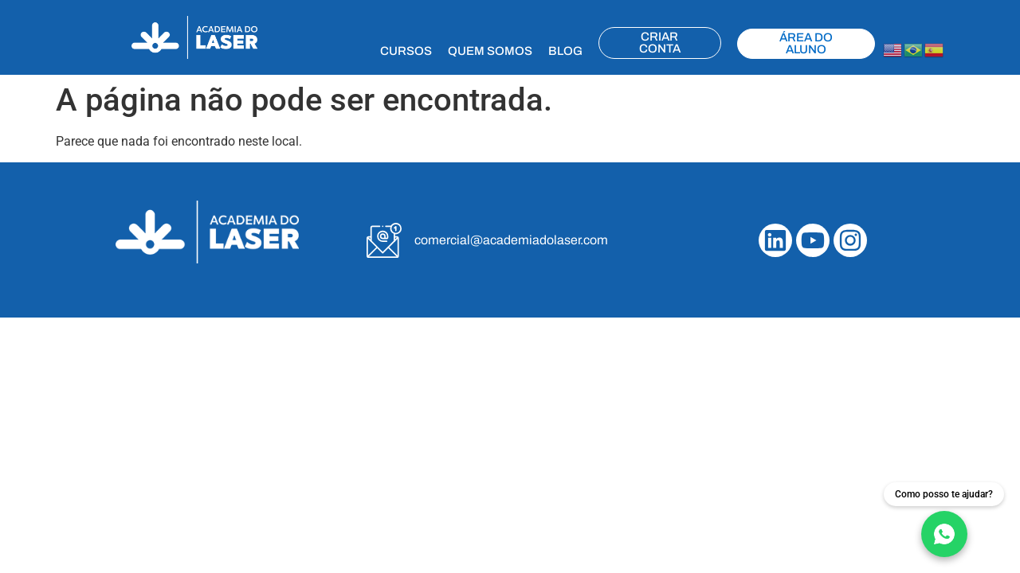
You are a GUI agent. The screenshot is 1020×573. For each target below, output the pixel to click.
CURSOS (406, 51)
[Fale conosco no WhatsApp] (944, 519)
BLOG (565, 51)
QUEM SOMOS (490, 51)
